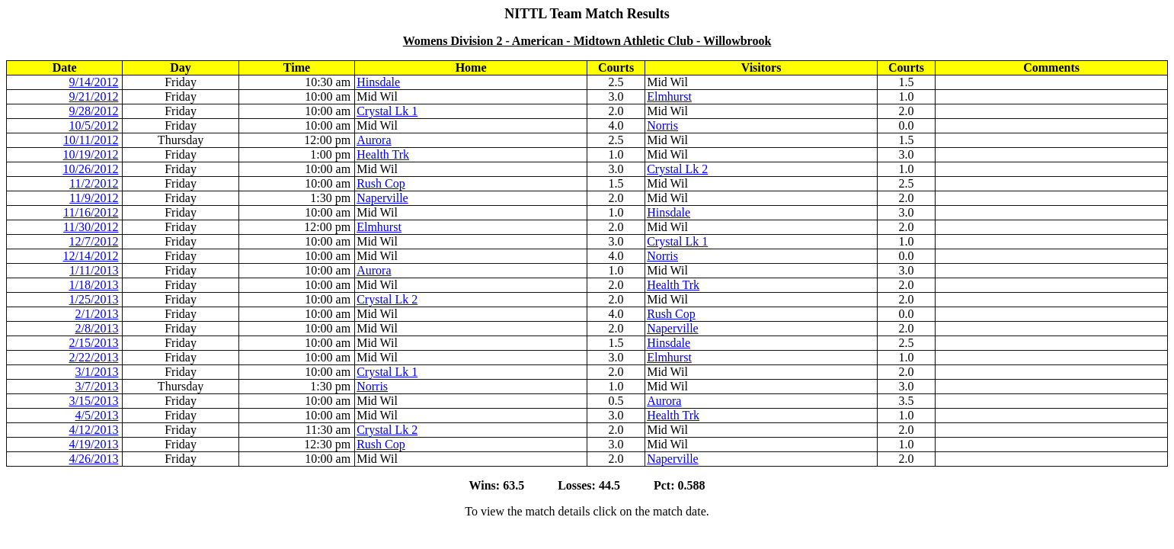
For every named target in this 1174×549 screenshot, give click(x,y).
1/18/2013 (94, 284)
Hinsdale (378, 81)
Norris (662, 125)
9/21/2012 (94, 96)
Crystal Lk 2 (677, 168)
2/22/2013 (94, 357)
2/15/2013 (94, 342)
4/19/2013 (94, 444)
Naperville (382, 197)
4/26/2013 (94, 458)
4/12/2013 (94, 429)
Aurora (374, 139)
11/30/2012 (90, 226)
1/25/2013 (94, 299)
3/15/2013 (94, 400)
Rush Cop (381, 183)
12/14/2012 (91, 255)
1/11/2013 (93, 270)
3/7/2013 (97, 386)
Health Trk (383, 154)
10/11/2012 (90, 139)
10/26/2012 (91, 168)
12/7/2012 (94, 241)
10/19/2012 (91, 154)
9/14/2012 (94, 81)
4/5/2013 (97, 415)
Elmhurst (669, 96)
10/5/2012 (94, 125)
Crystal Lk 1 (387, 110)
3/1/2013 (97, 371)
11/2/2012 (93, 183)
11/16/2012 (90, 212)
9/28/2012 (94, 110)
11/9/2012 (93, 197)
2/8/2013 (97, 328)
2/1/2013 (97, 313)
